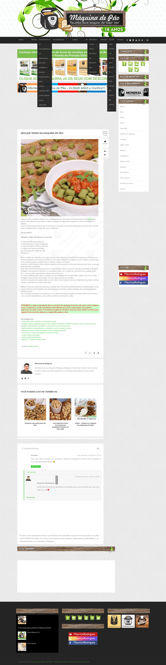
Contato (49, 661)
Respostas (32, 471)
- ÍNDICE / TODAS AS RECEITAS (33, 339)
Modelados (124, 156)
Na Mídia (73, 40)
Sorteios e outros (126, 183)
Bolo (122, 112)
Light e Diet (124, 145)
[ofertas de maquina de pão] (66, 88)
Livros (63, 40)
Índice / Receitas (33, 40)
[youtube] (136, 40)
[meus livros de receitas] (66, 65)
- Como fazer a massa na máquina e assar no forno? (40, 332)
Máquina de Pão (38, 661)
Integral (123, 139)
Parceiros (86, 40)
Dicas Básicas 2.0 (33, 632)
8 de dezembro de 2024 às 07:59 (89, 455)
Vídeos (123, 189)
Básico (122, 106)
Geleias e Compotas (127, 134)
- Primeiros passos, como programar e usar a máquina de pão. (43, 330)
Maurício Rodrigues (46, 482)
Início (19, 40)
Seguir (97, 40)
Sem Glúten (124, 172)
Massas (123, 150)
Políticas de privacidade (78, 661)
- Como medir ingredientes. (31, 337)
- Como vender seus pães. (30, 334)
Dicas (122, 117)
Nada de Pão (33, 346)
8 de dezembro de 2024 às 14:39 (87, 476)
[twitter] (142, 40)
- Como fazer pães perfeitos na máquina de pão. (38, 321)
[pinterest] (139, 40)
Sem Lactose (125, 178)
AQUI (90, 219)
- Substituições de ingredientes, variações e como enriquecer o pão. (46, 328)
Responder (36, 466)
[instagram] (133, 40)
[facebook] (127, 40)
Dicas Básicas (50, 40)
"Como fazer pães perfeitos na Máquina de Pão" (34, 627)
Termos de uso (60, 661)
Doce (122, 123)
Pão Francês (31, 643)
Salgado (123, 167)
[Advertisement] (66, 111)
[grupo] (130, 40)
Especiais (123, 128)
